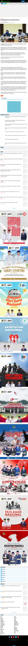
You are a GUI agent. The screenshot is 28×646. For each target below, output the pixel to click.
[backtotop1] (27, 640)
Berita (2, 95)
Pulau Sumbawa (16, 630)
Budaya (4, 571)
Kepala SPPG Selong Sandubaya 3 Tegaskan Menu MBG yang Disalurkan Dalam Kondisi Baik (10, 170)
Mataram (1, 626)
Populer (23, 1)
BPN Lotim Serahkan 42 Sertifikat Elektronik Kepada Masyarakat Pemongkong (10, 165)
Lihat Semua (14, 208)
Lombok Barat (2, 623)
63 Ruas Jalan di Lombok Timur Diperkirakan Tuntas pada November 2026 (11, 197)
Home (1, 18)
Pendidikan (2, 629)
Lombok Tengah (16, 623)
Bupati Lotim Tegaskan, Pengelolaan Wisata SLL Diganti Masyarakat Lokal (11, 159)
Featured (4, 575)
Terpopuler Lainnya (14, 612)
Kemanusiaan (2, 621)
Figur (3, 579)
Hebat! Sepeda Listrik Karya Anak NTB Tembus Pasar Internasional (11, 99)
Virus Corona (2, 633)
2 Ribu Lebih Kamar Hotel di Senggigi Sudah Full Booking (11, 585)
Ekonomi (4, 573)
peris (15, 633)
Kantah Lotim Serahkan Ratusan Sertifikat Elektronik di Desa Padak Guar (11, 154)
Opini (1, 628)
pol (0, 634)
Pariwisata (15, 628)
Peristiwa (15, 629)
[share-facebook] (2, 3)
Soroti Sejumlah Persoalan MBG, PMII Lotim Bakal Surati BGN (10, 186)
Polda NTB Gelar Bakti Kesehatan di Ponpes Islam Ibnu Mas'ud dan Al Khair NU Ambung (11, 176)
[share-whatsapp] (6, 3)
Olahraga (15, 627)
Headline (4, 581)
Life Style (1, 622)
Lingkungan (16, 622)
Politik (1, 630)
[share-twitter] (4, 3)
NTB (14, 626)
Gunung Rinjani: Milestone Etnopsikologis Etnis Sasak (9, 202)
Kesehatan (15, 621)
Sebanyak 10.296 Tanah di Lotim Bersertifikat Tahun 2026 (9, 191)
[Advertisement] (14, 11)
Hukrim (4, 569)
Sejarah (4, 577)
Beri (1, 616)
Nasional (1, 627)
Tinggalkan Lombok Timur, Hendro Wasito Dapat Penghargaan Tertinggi (10, 181)
